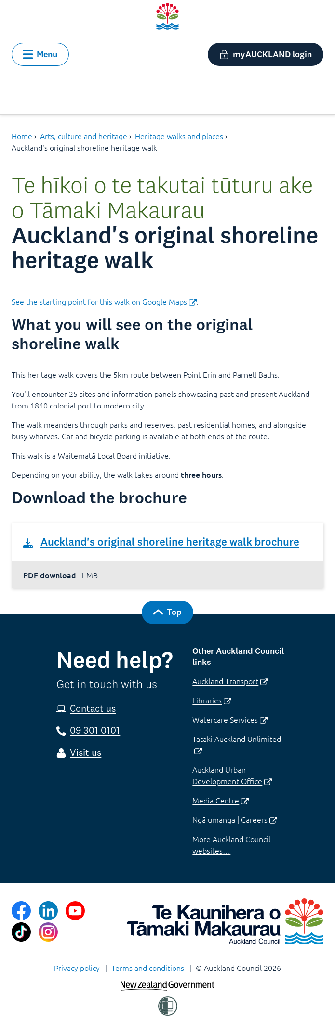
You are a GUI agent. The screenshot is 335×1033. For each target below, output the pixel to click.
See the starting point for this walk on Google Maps (104, 301)
